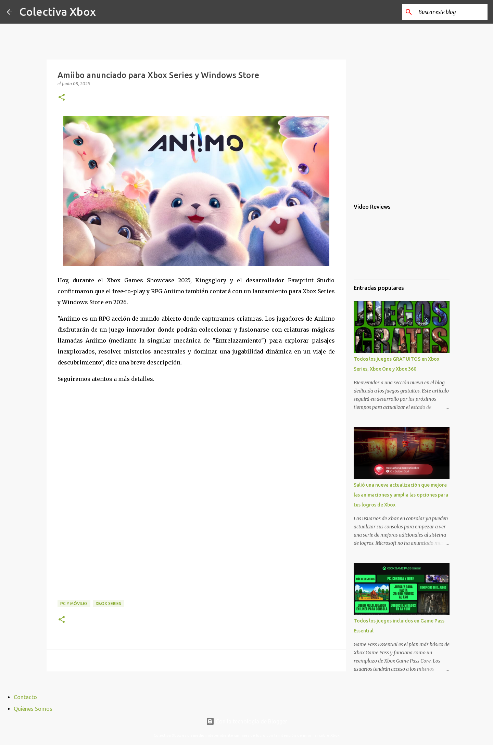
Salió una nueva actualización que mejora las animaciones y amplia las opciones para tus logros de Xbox (401, 495)
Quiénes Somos (33, 709)
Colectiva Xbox (57, 11)
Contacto (25, 697)
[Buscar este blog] (452, 12)
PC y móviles (74, 603)
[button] (62, 97)
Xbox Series (108, 603)
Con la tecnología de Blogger (246, 721)
